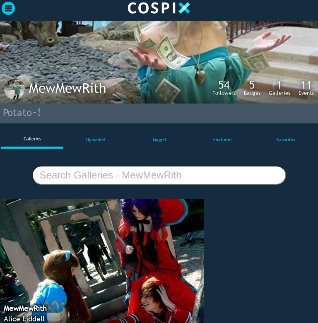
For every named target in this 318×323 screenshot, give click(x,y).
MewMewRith (67, 88)
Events (306, 87)
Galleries (279, 87)
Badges (252, 87)
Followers (224, 87)
